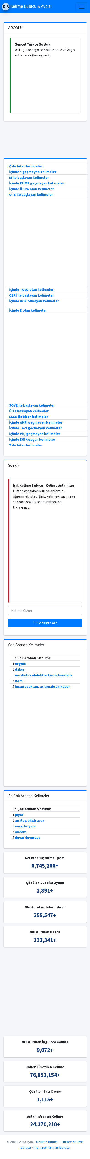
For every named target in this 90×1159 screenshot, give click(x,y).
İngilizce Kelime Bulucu (51, 1147)
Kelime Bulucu (47, 1141)
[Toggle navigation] (81, 6)
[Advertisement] (45, 85)
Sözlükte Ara (45, 623)
